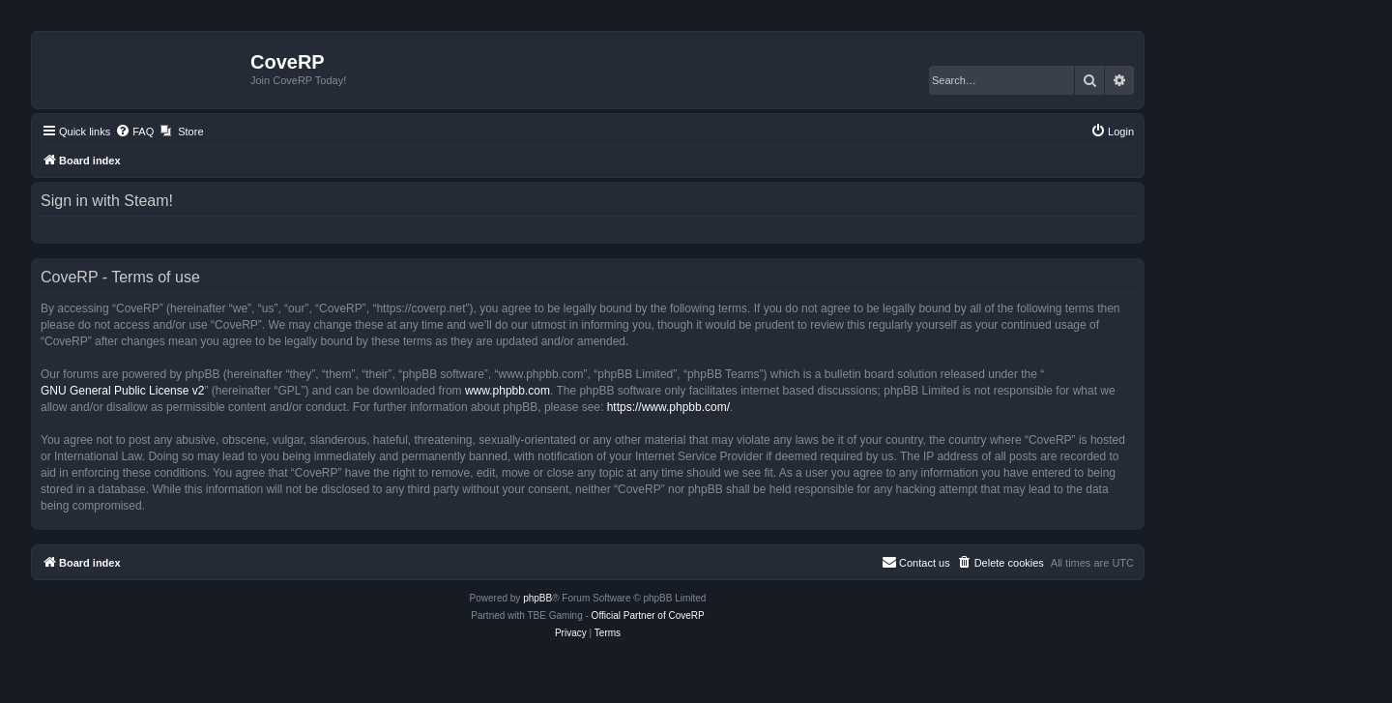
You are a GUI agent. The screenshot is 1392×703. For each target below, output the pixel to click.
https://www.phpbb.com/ (668, 407)
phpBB (537, 598)
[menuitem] (134, 131)
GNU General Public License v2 (122, 390)
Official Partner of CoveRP (648, 615)
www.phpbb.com (507, 390)
